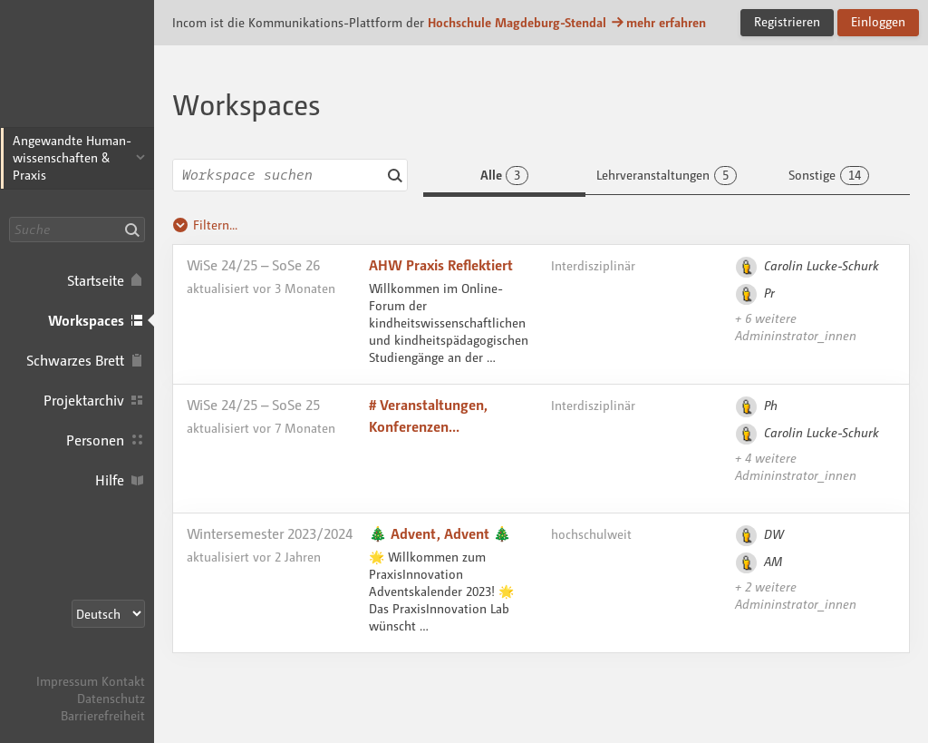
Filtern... (204, 224)
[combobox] (290, 175)
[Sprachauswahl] (108, 614)
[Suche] (77, 229)
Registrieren (787, 21)
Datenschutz (111, 698)
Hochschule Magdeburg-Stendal (517, 22)
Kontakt (123, 681)
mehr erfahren (658, 22)
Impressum (67, 681)
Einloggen (878, 21)
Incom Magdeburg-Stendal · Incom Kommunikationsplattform (77, 72)
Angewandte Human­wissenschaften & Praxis (72, 157)
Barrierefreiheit (103, 715)
